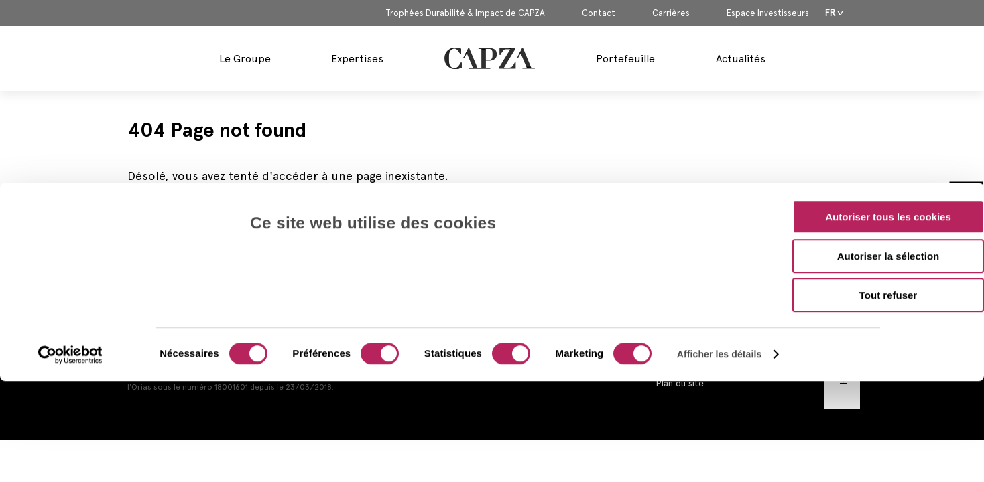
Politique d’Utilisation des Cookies (728, 362)
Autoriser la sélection (888, 159)
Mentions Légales (692, 302)
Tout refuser (888, 198)
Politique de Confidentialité (714, 342)
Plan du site (680, 383)
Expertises (357, 58)
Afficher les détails (719, 257)
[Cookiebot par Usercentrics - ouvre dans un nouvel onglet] (70, 257)
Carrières (671, 13)
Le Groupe (245, 58)
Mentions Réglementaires (708, 322)
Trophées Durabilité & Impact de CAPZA (465, 13)
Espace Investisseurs (768, 13)
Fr (830, 13)
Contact (598, 13)
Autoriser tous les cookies (888, 119)
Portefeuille (625, 58)
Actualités (740, 58)
